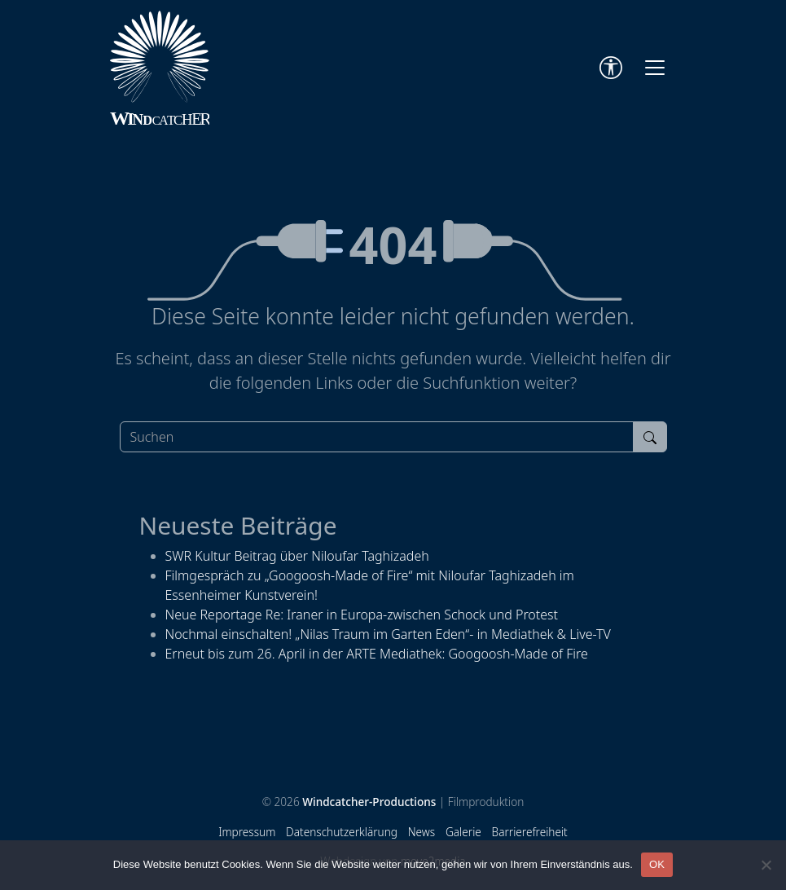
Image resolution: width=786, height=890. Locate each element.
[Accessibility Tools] (611, 68)
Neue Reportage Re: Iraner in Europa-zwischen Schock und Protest (362, 614)
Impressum (246, 831)
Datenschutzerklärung (341, 831)
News (422, 831)
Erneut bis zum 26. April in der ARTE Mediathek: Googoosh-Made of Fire (376, 654)
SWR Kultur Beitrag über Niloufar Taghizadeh (297, 556)
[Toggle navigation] (655, 67)
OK (657, 864)
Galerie (463, 831)
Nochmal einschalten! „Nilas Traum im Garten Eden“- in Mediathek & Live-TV (388, 634)
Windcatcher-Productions (369, 801)
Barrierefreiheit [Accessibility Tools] (530, 831)
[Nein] (765, 865)
